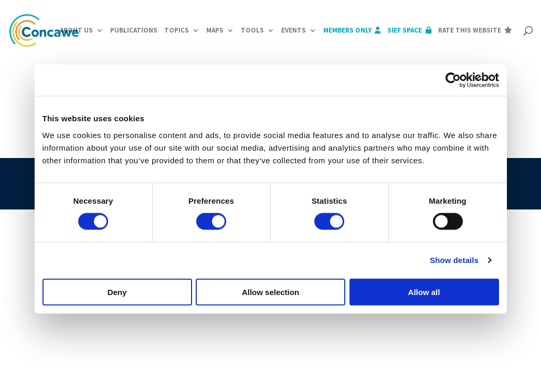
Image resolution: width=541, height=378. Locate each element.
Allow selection (270, 291)
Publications (133, 30)
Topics (176, 30)
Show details (454, 260)
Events (293, 30)
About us (76, 30)
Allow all (424, 291)
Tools (252, 30)
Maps (215, 30)
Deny (117, 291)
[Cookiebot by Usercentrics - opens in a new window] (453, 80)
